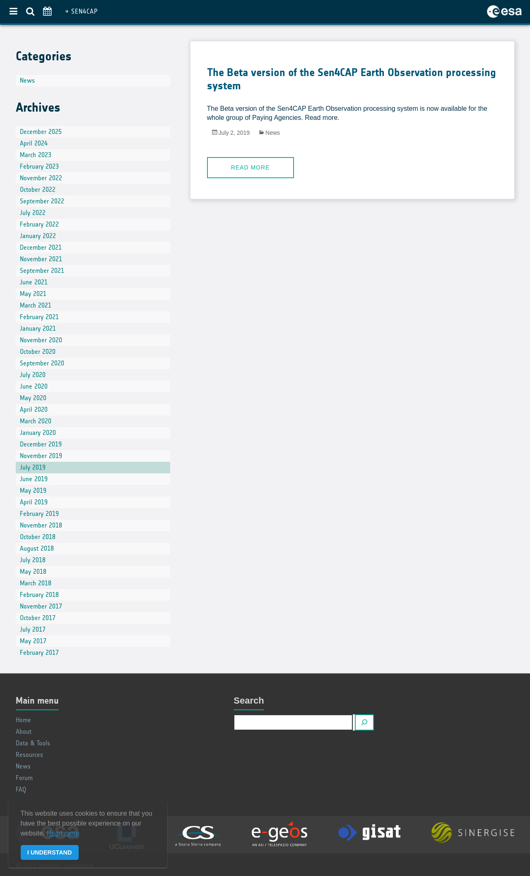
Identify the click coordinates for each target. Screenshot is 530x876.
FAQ (21, 789)
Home (23, 720)
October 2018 (37, 537)
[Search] (364, 722)
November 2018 (41, 525)
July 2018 (33, 560)
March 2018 (35, 583)
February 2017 (39, 652)
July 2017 (33, 629)
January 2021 (38, 328)
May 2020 (33, 398)
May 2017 (33, 641)
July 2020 (33, 375)
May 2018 (33, 571)
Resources (29, 755)
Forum (24, 778)
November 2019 (41, 456)
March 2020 (35, 421)
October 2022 (37, 189)
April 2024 (34, 143)
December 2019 (41, 444)
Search (249, 700)
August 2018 (37, 548)
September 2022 (42, 201)
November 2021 (41, 259)
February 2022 (39, 224)
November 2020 (41, 340)
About (23, 731)
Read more (250, 167)
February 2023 (39, 166)
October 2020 (37, 352)
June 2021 (34, 282)
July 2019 (33, 467)
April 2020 (34, 409)
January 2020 (38, 433)
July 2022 (33, 213)
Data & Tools (33, 743)
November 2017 (41, 606)
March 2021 (35, 305)
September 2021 (42, 270)
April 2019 (34, 502)
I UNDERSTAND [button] (49, 852)
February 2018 (39, 595)
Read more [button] (63, 833)
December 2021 (41, 247)
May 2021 (33, 294)
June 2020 (34, 386)
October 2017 (37, 618)
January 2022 (38, 236)
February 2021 (39, 317)
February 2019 (39, 514)
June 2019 (34, 479)
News (272, 132)
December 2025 (41, 132)
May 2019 (33, 490)
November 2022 (41, 178)
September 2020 (42, 363)
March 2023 (35, 155)
